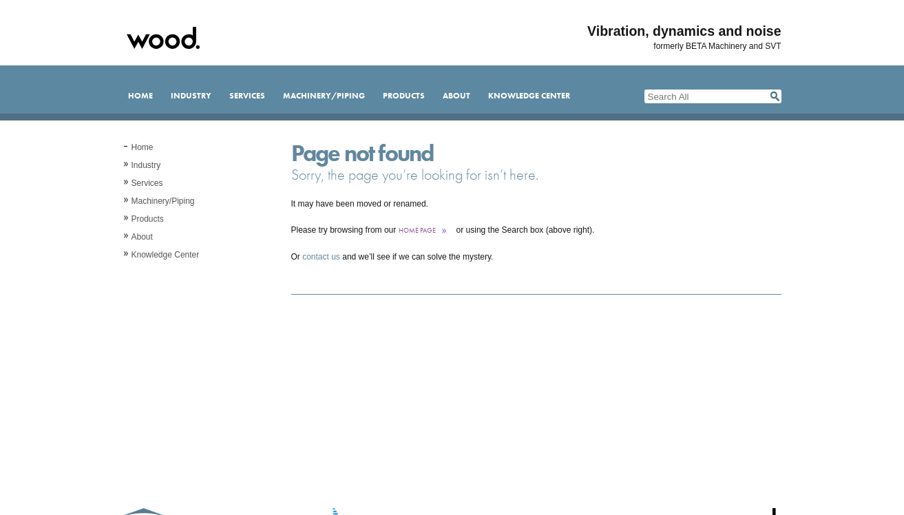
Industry (191, 95)
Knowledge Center (529, 95)
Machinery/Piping (324, 95)
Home (140, 95)
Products (404, 95)
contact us (321, 257)
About (456, 95)
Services (247, 95)
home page (417, 230)
